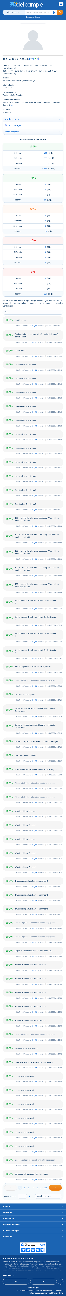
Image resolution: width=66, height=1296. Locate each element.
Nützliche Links (12, 119)
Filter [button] (7, 312)
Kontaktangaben (12, 132)
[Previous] (10, 1188)
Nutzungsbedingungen (38, 1293)
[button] (54, 12)
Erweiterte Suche (33, 17)
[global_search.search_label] (41, 12)
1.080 (44, 1188)
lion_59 (34, 326)
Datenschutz (57, 1293)
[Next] (55, 1188)
